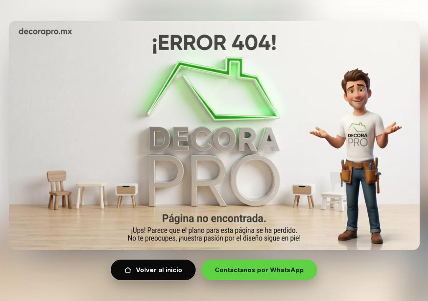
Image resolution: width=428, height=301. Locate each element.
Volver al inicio (153, 270)
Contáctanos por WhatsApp (259, 270)
